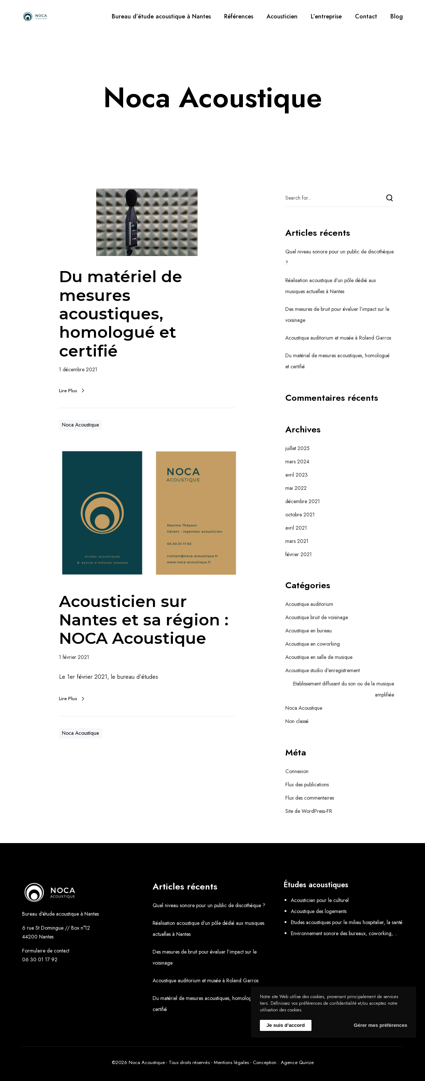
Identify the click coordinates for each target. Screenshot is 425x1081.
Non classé (297, 721)
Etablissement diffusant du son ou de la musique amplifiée (343, 689)
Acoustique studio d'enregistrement (322, 670)
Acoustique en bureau (308, 630)
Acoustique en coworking (312, 643)
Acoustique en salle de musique (318, 657)
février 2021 (298, 554)
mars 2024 (297, 461)
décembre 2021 (302, 501)
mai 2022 (296, 488)
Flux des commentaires (309, 797)
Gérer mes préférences (380, 1025)
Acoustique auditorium (309, 604)
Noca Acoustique (80, 424)
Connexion (297, 771)
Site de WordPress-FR (308, 811)
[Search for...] (339, 198)
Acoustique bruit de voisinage (316, 617)
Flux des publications (307, 784)
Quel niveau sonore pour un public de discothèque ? (209, 905)
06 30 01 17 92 (40, 959)
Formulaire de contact (45, 950)
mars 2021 (297, 541)
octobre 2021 (300, 514)
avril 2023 (296, 474)
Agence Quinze (297, 1062)
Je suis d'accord (286, 1025)
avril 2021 (296, 527)
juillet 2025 (297, 448)
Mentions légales (231, 1062)
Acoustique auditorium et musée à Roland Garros (338, 337)
